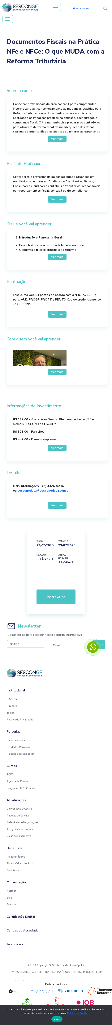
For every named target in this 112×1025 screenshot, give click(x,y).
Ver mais (57, 139)
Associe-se (81, 8)
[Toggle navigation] (55, 7)
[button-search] (105, 8)
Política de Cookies (77, 1013)
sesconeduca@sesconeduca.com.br (43, 490)
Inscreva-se (56, 596)
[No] (107, 1015)
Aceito (57, 1019)
